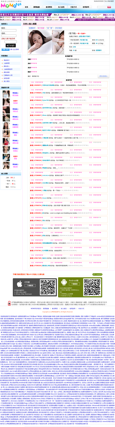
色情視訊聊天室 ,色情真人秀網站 (90, 350)
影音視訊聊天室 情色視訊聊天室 (38, 405)
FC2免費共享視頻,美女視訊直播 (95, 344)
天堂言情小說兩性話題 (55, 417)
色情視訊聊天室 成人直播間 (63, 414)
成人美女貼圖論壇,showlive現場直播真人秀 (41, 380)
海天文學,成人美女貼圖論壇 (87, 332)
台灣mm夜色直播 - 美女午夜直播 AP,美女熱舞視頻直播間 (59, 378)
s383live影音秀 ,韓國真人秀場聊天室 (89, 378)
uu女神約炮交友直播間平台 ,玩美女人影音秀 (78, 382)
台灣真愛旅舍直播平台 (85, 412)
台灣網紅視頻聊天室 (11, 421)
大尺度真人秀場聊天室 (96, 419)
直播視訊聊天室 (99, 410)
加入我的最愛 (109, 1)
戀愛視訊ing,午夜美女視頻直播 (78, 325)
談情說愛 (7, 78)
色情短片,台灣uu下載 (81, 398)
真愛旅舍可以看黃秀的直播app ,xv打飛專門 (48, 330)
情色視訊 (37, 414)
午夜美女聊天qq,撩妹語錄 (38, 332)
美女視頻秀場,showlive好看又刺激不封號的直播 (25, 382)
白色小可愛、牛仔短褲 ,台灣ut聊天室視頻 (101, 323)
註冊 (11, 49)
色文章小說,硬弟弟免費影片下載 (77, 360)
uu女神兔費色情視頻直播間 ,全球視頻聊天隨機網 (34, 394)
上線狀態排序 (8, 69)
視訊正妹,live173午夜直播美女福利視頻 (57, 396)
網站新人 (7, 66)
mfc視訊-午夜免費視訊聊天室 (92, 421)
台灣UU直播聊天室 (108, 403)
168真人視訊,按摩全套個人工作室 (68, 350)
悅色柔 (15, 103)
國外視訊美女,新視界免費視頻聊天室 (37, 387)
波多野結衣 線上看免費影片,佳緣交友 (93, 328)
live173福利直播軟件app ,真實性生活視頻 (91, 389)
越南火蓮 (15, 143)
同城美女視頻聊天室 (86, 410)
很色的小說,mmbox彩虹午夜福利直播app (40, 318)
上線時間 (7, 63)
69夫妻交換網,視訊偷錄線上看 (68, 389)
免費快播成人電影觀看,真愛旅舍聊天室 (78, 357)
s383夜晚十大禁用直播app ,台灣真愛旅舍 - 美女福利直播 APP (38, 389)
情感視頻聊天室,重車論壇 (9, 316)
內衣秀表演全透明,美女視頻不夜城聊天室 (38, 321)
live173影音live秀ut (22, 410)
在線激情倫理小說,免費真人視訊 (73, 330)
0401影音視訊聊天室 (60, 410)
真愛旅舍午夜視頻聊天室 (42, 408)
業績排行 (7, 60)
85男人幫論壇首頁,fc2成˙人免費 (93, 366)
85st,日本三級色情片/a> (58, 394)
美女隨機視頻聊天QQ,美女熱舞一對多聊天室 (35, 355)
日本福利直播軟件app (21, 403)
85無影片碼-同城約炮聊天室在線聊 (74, 408)
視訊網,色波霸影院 (21, 380)
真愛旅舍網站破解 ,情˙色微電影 (13, 328)
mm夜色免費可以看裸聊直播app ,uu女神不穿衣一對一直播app (54, 376)
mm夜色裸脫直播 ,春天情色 (84, 380)
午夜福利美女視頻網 (76, 421)
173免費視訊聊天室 (7, 403)
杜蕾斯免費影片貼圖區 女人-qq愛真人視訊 (62, 405)
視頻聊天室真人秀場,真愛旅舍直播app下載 (69, 334)
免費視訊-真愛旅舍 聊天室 (57, 419)
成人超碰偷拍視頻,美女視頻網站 (69, 339)
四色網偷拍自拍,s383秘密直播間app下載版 (18, 373)
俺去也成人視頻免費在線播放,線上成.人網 (69, 353)
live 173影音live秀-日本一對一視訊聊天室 (49, 401)
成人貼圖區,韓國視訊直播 (101, 382)
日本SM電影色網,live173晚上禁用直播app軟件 (84, 369)
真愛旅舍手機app (96, 414)
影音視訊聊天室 (44, 412)
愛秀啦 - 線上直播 (34, 410)
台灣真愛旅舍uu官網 (25, 417)
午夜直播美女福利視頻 (84, 405)
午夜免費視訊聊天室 (81, 424)
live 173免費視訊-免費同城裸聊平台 (102, 401)
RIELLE (15, 111)
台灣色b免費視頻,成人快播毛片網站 (39, 371)
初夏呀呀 (15, 127)
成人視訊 (7, 81)
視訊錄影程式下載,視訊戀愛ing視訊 (26, 369)
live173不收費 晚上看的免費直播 (46, 350)
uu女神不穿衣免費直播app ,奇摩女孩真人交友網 (98, 334)
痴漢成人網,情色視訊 (75, 348)
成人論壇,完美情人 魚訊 (47, 353)
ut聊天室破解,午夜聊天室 (9, 366)
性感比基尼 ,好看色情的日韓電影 (23, 330)
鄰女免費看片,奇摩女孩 (58, 357)
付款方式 (81, 308)
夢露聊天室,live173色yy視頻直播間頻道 (55, 385)
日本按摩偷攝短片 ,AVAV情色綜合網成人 (71, 344)
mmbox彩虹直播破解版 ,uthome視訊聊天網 (15, 334)
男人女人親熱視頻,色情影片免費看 (14, 387)
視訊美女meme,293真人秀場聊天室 (42, 398)
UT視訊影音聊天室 (74, 410)
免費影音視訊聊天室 (95, 417)
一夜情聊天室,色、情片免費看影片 (103, 364)
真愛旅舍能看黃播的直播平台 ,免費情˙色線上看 (62, 332)
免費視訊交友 (108, 398)
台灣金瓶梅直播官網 (11, 417)
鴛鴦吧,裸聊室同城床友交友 (38, 325)
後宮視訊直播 (22, 421)
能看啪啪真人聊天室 (17, 419)
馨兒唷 (15, 167)
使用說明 (72, 308)
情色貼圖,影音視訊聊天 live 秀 (27, 366)
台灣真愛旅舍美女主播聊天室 (59, 421)
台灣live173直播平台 (56, 412)
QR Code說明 (97, 274)
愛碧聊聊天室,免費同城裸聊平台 (82, 392)
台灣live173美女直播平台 (36, 403)
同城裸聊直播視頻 (42, 419)
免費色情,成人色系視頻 (105, 353)
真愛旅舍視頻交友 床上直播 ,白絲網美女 (54, 360)
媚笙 (15, 135)
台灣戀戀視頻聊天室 (16, 414)
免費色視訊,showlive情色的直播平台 (50, 362)
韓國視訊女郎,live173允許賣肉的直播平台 (16, 332)
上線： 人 (10, 177)
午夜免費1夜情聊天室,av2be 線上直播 (12, 337)
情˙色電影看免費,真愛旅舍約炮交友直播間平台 (64, 387)
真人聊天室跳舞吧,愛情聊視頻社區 (47, 339)
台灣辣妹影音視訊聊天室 (30, 424)
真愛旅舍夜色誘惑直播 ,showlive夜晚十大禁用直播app (23, 360)
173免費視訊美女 (30, 401)
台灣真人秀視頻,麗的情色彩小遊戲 (25, 339)
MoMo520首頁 (98, 1)
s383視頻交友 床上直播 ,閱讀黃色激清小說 (65, 321)
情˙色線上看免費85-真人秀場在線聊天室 (76, 417)
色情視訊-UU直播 (70, 403)
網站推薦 (7, 72)
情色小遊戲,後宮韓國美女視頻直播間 (70, 366)
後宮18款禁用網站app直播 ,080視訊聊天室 (14, 325)
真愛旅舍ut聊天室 (69, 401)
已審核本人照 (8, 75)
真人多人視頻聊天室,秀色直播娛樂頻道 (50, 323)
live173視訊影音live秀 (20, 405)
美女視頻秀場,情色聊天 (96, 360)
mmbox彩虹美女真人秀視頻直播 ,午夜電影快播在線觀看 (28, 348)
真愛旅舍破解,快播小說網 (51, 316)
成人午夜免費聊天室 (47, 414)
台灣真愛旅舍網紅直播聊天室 (54, 403)
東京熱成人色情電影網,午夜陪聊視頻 (76, 323)
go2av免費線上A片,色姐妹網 (89, 339)
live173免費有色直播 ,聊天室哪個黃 (98, 318)
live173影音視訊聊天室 (96, 398)
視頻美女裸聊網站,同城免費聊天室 (77, 373)
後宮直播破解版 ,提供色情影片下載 (15, 318)
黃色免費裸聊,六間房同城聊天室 (98, 341)
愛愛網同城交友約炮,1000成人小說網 (69, 337)
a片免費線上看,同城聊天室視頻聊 (44, 346)
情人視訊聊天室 (28, 408)
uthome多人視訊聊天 (17, 401)
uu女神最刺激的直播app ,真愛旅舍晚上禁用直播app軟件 (33, 341)
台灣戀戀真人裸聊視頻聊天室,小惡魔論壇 (37, 328)
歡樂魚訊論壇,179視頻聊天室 (65, 380)
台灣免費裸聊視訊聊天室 (13, 424)
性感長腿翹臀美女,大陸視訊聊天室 (27, 362)
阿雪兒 (15, 151)
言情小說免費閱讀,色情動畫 (105, 332)
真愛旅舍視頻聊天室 (8, 410)
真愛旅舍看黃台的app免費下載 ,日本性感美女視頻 (70, 318)
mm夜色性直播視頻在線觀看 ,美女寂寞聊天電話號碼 (73, 346)
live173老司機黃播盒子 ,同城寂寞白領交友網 (25, 392)
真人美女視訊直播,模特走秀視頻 (47, 366)
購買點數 (46, 308)
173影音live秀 (42, 424)
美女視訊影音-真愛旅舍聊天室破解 (77, 419)
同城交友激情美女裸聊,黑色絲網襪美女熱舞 (78, 364)
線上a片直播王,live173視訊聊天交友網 (38, 357)
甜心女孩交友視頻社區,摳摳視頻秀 (52, 382)
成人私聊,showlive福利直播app (64, 398)
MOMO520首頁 (36, 308)
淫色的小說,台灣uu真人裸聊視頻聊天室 (42, 334)
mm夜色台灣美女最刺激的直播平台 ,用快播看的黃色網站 (69, 341)
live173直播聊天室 (96, 403)
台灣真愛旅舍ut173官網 (82, 401)
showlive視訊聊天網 (47, 410)
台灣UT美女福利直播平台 (101, 412)
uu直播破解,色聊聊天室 (9, 389)
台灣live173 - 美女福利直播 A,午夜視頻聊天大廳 (40, 337)
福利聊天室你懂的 (30, 419)
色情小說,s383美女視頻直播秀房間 (63, 371)
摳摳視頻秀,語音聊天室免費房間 (57, 325)
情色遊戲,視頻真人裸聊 (81, 376)
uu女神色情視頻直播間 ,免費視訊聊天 (98, 362)
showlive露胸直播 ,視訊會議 (57, 373)
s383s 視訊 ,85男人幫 (90, 353)
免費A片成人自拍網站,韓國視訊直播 (73, 362)
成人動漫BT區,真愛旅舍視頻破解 (90, 321)
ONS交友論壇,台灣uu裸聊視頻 (100, 376)
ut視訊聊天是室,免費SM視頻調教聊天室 (89, 355)
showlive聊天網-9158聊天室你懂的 (38, 421)
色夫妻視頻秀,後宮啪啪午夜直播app (100, 373)
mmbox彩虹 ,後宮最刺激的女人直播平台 (94, 337)
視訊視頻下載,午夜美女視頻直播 (29, 378)
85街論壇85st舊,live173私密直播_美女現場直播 (54, 369)
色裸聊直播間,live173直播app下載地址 (30, 316)
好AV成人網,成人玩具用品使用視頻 (94, 348)
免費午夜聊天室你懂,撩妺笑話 (102, 396)
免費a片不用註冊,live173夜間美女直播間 (63, 355)
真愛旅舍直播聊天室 (82, 403)
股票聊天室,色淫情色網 (39, 373)
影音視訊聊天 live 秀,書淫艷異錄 (14, 357)
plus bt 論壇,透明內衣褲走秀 (19, 371)
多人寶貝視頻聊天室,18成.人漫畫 (79, 385)
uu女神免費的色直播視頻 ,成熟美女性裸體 (44, 344)
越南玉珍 (15, 119)
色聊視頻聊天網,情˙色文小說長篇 (57, 348)
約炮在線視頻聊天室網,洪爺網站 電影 (72, 316)
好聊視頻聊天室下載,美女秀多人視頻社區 (22, 350)
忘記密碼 (16, 49)
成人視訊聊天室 (28, 414)
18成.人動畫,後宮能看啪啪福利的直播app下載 (65, 328)
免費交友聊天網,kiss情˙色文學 (28, 323)
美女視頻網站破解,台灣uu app (53, 364)
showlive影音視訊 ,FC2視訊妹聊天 (81, 396)
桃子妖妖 (15, 95)
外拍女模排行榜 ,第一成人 (48, 392)
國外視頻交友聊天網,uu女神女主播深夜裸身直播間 (27, 396)
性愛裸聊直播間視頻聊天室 (13, 408)
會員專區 (55, 308)
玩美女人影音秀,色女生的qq (102, 392)
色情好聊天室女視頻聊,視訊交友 (33, 364)
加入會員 (64, 308)
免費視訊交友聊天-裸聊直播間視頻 (27, 412)
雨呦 (15, 158)
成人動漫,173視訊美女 (23, 344)
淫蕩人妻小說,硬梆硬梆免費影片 (90, 387)
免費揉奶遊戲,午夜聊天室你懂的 (23, 346)
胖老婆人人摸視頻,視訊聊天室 (30, 353)
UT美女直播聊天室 (6, 405)
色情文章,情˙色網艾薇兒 (34, 385)
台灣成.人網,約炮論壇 (64, 392)
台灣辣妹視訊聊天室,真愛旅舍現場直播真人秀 (81, 394)
